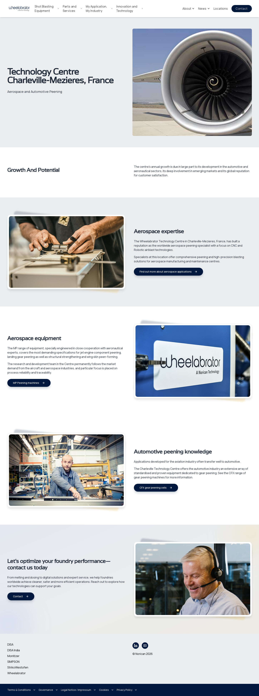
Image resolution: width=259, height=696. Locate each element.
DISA (10, 644)
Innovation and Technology (129, 8)
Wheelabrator (16, 673)
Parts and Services (72, 8)
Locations (221, 9)
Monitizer (13, 656)
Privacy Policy (127, 690)
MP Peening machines (29, 382)
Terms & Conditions (21, 690)
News (204, 9)
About (188, 9)
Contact (242, 9)
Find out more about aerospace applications (168, 271)
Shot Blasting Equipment (47, 8)
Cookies (106, 690)
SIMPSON (13, 662)
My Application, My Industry (99, 8)
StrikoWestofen (17, 667)
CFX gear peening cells (156, 487)
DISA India (13, 650)
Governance (48, 690)
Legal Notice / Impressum (78, 690)
